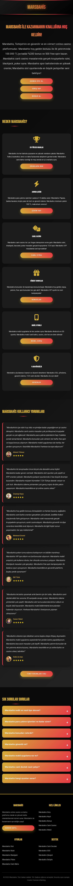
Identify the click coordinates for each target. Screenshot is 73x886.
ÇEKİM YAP (36, 211)
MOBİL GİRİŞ (36, 341)
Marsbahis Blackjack (10, 855)
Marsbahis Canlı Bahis (10, 864)
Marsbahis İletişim (46, 860)
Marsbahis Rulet (8, 851)
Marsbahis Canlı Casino (47, 825)
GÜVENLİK (36, 382)
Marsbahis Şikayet (46, 855)
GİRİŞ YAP (36, 89)
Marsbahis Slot (8, 846)
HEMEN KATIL (11, 828)
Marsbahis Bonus (45, 821)
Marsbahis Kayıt (45, 816)
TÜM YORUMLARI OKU (36, 674)
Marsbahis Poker (8, 860)
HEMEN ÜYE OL (36, 81)
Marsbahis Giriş (44, 812)
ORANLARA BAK (36, 166)
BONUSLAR (36, 300)
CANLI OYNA (36, 255)
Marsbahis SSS (44, 851)
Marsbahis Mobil (45, 830)
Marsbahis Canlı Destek (48, 846)
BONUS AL (36, 96)
